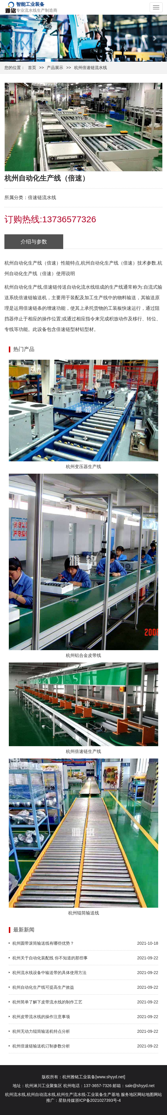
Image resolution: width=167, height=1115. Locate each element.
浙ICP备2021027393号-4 (98, 1100)
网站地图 (145, 1094)
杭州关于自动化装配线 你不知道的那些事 (50, 958)
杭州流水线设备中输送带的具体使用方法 (49, 972)
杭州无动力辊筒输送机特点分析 (41, 1031)
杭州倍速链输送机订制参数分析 (41, 1046)
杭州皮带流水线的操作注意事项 (41, 1016)
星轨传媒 (67, 1100)
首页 (32, 67)
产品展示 (55, 67)
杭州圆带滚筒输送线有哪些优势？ (43, 943)
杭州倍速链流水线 (90, 67)
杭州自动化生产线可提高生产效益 (43, 987)
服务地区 (129, 1094)
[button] (12, 38)
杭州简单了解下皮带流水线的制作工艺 (47, 1002)
